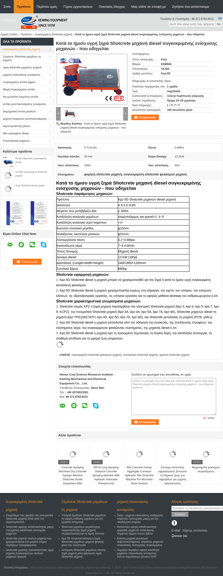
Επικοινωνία (147, 117)
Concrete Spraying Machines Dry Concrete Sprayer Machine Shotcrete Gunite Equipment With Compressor (72, 477)
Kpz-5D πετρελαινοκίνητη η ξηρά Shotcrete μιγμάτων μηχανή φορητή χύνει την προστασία (83, 542)
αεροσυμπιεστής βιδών (16, 126)
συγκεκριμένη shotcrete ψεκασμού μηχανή (96, 354)
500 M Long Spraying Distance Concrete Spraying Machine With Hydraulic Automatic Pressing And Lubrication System (105, 477)
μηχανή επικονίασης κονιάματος (21, 74)
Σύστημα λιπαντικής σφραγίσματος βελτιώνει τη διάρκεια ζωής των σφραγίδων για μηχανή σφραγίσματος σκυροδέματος (172, 477)
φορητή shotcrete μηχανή (174, 354)
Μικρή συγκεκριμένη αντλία (19, 89)
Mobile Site (179, 536)
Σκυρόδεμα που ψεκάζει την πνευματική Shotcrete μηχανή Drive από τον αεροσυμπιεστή (29, 519)
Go (219, 24)
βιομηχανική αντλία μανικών (19, 111)
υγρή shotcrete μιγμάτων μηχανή (22, 67)
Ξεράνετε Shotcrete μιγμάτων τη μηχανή (22, 58)
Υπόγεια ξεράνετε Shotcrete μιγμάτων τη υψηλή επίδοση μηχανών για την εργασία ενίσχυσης (84, 519)
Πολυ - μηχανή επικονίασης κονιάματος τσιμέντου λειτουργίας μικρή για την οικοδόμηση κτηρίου (140, 519)
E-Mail (175, 530)
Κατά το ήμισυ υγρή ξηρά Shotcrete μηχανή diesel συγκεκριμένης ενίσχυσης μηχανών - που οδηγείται (93, 127)
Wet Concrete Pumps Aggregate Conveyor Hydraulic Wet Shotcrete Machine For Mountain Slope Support (139, 475)
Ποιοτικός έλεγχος (112, 6)
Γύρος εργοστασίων (78, 6)
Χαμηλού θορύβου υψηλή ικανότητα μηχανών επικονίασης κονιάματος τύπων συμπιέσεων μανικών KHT (138, 553)
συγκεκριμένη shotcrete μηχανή (53, 34)
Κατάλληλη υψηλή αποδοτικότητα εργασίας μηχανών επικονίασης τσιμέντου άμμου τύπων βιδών (136, 530)
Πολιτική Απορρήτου (16, 567)
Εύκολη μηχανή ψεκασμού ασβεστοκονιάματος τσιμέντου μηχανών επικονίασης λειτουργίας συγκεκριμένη (140, 542)
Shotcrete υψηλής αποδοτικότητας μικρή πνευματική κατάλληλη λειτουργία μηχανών (30, 530)
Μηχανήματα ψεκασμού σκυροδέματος (206, 469)
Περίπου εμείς (47, 6)
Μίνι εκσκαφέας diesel (16, 133)
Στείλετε (180, 514)
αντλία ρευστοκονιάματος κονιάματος (24, 104)
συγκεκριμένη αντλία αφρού (19, 82)
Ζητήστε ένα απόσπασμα (190, 6)
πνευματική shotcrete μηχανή (140, 354)
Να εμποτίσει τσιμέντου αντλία (20, 96)
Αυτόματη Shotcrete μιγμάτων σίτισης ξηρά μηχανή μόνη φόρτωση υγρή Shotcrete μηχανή (84, 553)
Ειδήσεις (10, 20)
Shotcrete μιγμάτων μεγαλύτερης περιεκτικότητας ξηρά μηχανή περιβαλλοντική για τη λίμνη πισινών (83, 530)
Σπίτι (7, 6)
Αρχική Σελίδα (8, 34)
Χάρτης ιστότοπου (194, 530)
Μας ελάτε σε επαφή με (148, 6)
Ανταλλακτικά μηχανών (16, 140)
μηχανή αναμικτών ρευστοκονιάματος (25, 118)
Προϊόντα (23, 6)
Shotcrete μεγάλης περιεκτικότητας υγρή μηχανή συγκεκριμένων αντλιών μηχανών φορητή (30, 553)
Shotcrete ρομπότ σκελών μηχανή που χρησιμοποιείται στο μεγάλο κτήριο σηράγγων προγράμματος (29, 542)
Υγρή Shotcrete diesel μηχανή (30, 185)
